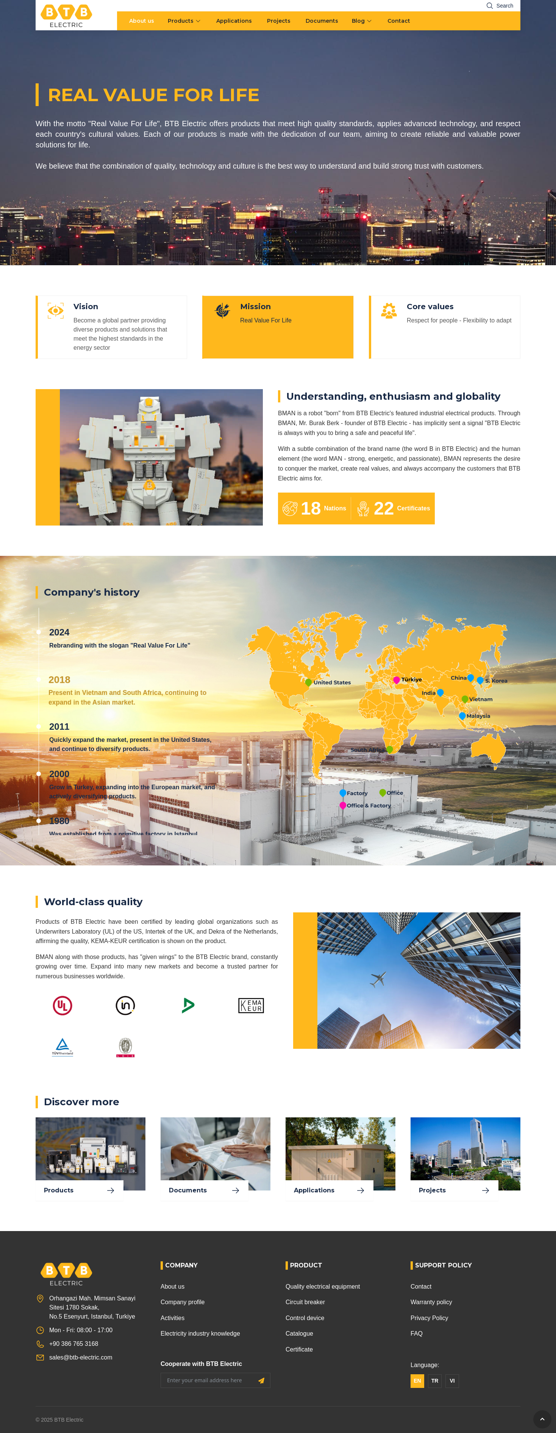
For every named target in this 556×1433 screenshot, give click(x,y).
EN (417, 1381)
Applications (234, 20)
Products (181, 20)
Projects (278, 20)
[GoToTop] (542, 1419)
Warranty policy (431, 1302)
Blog (358, 20)
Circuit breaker (305, 1302)
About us (141, 20)
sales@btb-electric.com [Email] (80, 1357)
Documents (322, 20)
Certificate (299, 1349)
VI (452, 1381)
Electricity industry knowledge (200, 1333)
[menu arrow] (199, 21)
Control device (305, 1318)
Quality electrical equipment (323, 1286)
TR (435, 1381)
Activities (172, 1318)
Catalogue (299, 1333)
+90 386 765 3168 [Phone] (73, 1344)
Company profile (183, 1302)
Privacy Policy (429, 1318)
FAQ (417, 1333)
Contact (398, 20)
